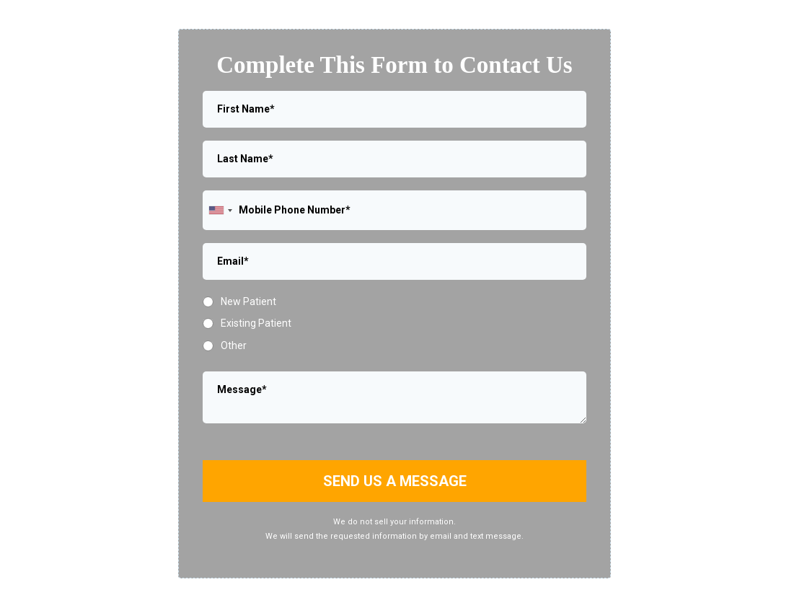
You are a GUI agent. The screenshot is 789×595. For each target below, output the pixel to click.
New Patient (248, 301)
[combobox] (220, 210)
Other (234, 345)
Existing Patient (256, 323)
